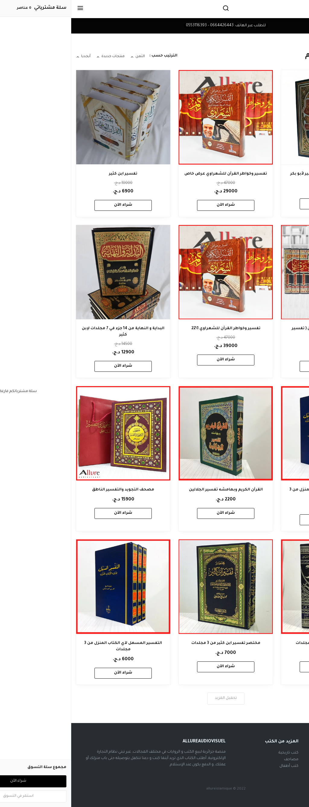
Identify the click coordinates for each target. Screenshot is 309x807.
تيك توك (292, 766)
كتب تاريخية (217, 753)
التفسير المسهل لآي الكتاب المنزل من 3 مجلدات (52, 646)
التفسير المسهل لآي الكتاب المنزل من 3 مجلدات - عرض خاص (257, 493)
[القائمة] (9, 9)
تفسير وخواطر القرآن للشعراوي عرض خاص (154, 174)
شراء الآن (257, 203)
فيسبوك (292, 753)
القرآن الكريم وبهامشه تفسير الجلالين (155, 490)
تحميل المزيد (155, 698)
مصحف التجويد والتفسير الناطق (52, 490)
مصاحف (220, 759)
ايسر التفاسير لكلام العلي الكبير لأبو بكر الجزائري (257, 177)
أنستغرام (292, 759)
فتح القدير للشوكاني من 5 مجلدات (257, 643)
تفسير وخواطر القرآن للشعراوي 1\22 (154, 328)
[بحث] (154, 9)
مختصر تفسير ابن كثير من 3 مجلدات (154, 643)
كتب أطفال (217, 766)
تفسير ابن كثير (52, 174)
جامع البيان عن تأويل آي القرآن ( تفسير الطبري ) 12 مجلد (257, 331)
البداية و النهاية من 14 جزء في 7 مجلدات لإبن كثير (52, 331)
